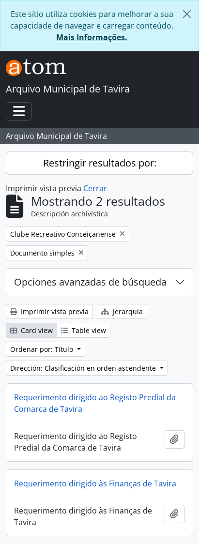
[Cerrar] (187, 14)
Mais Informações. (91, 37)
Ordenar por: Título (42, 349)
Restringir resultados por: (99, 162)
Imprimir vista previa (49, 311)
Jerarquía (122, 311)
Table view (83, 330)
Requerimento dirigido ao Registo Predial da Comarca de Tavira (95, 403)
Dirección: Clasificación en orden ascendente (84, 368)
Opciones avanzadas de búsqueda (90, 281)
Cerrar (95, 188)
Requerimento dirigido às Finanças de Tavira (95, 483)
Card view (31, 330)
